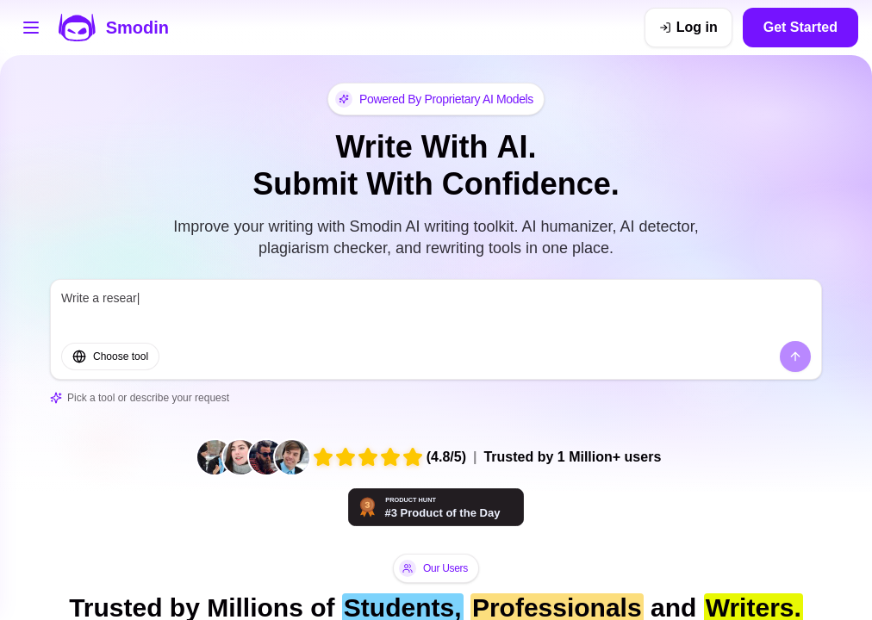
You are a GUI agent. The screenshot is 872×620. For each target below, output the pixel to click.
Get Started (800, 27)
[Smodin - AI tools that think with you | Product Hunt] (436, 507)
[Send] (795, 356)
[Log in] (688, 27)
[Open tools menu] (31, 27)
